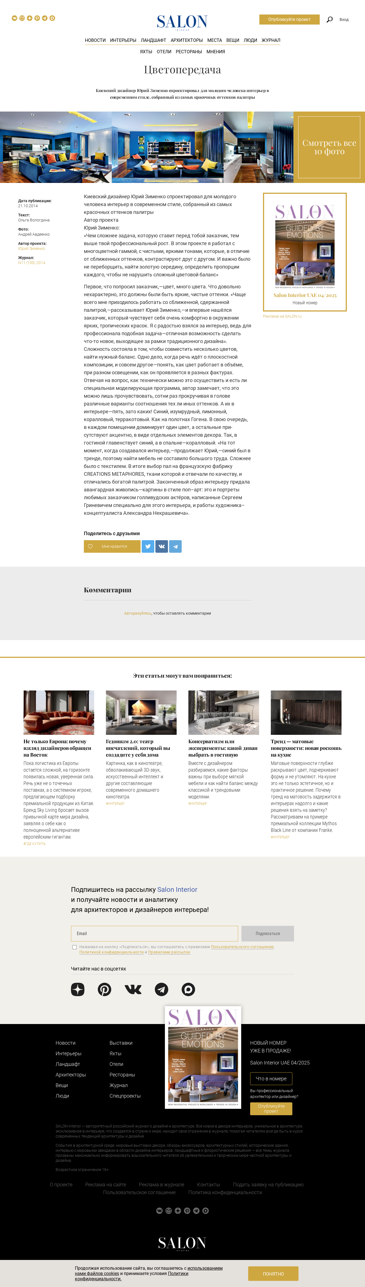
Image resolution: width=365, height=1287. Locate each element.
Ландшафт (153, 40)
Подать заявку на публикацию (268, 1184)
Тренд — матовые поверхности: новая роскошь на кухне (306, 748)
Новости (95, 40)
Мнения (216, 51)
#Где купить (34, 844)
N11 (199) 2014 (31, 262)
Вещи (232, 40)
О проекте (61, 1184)
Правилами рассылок (169, 952)
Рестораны (189, 51)
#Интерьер (115, 803)
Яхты (146, 51)
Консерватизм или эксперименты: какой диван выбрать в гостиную (222, 748)
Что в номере (271, 1078)
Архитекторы (187, 40)
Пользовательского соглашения (242, 947)
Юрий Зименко (31, 248)
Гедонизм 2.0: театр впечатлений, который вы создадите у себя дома (138, 748)
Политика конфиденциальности (225, 1192)
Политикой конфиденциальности (111, 952)
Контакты (208, 1184)
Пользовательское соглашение (139, 1192)
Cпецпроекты (125, 1096)
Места (214, 40)
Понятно (273, 1274)
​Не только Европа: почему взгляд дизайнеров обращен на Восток (57, 748)
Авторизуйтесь (137, 613)
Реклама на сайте (105, 1184)
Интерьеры (123, 40)
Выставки (121, 1043)
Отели (164, 51)
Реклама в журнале (161, 1184)
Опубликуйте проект (289, 19)
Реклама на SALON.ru (282, 316)
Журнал (271, 40)
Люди (250, 40)
